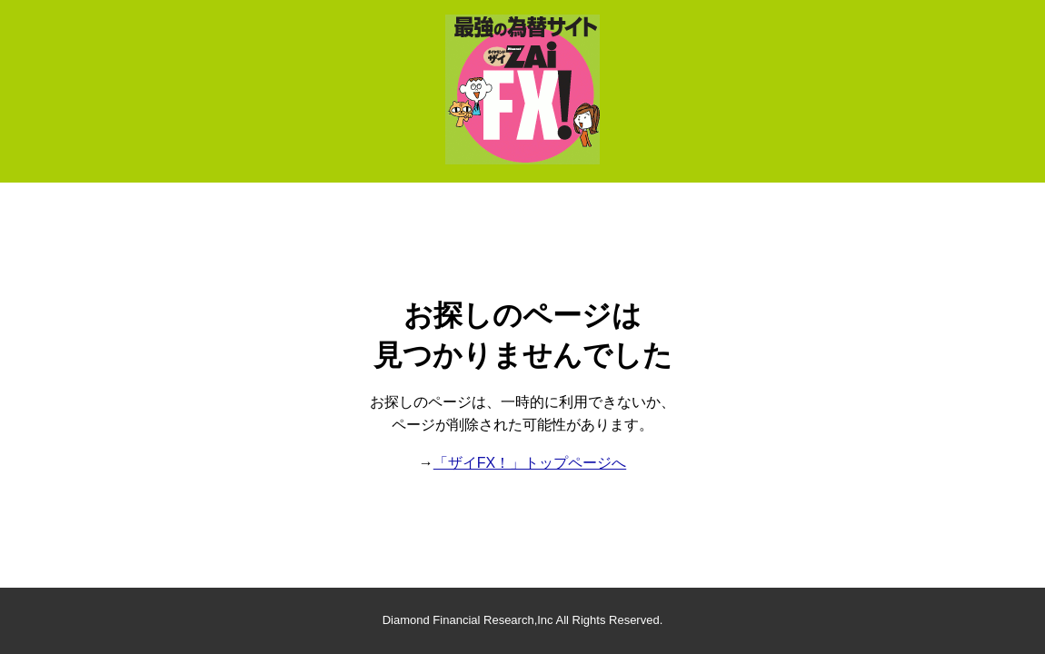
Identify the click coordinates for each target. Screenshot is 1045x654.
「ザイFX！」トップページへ (529, 463)
